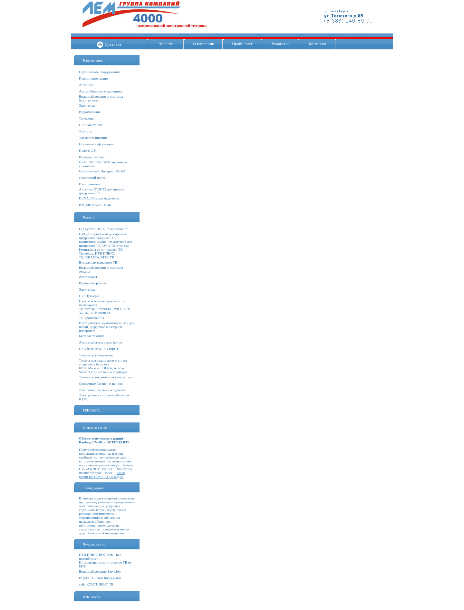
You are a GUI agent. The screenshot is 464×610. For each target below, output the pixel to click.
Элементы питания (93, 138)
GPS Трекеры (89, 296)
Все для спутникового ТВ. (98, 262)
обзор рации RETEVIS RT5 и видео (102, 475)
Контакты (317, 43)
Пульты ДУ (87, 150)
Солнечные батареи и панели (101, 383)
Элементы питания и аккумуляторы (105, 377)
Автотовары (88, 276)
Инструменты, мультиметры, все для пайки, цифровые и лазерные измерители (106, 327)
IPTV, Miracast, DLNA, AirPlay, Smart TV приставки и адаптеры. (103, 370)
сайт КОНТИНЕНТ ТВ (96, 584)
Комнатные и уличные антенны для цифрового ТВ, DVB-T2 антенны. (105, 243)
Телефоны (86, 118)
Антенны (86, 85)
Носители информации (96, 144)
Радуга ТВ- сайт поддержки (100, 578)
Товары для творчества (96, 355)
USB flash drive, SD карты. (99, 349)
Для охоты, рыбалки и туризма (102, 390)
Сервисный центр (92, 177)
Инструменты (89, 184)
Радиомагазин (89, 112)
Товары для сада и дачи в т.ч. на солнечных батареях (103, 362)
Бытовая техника (91, 336)
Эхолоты (85, 131)
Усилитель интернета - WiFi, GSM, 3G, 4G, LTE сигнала (105, 311)
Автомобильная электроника (100, 91)
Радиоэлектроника (93, 283)
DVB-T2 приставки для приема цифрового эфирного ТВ (102, 236)
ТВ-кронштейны (91, 318)
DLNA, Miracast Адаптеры (99, 198)
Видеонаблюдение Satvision (100, 571)
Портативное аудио (93, 78)
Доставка (113, 44)
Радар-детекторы (91, 157)
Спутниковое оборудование (99, 72)
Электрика (87, 105)
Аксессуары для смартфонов (100, 342)
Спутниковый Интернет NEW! (102, 171)
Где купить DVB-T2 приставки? (103, 229)
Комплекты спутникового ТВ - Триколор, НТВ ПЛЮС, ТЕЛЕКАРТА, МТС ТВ (102, 253)
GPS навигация (90, 125)
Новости (165, 43)
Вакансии (280, 43)
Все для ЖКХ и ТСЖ (95, 205)
